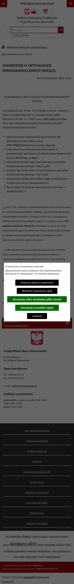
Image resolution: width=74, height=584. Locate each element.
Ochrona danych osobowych (37, 282)
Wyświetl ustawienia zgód (37, 291)
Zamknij (37, 316)
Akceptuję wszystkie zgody (37, 307)
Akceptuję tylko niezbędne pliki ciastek (37, 299)
